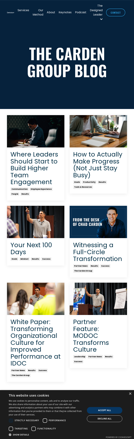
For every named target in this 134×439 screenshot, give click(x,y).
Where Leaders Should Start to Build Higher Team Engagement (34, 168)
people (15, 194)
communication (20, 189)
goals (77, 182)
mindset (24, 259)
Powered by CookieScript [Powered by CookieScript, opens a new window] (118, 437)
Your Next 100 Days (31, 248)
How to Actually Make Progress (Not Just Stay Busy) (97, 165)
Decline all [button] (105, 418)
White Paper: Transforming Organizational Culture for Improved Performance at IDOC (35, 342)
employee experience (41, 189)
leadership (79, 356)
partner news (81, 266)
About (51, 12)
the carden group (83, 271)
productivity (89, 182)
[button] (46, 434)
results (25, 194)
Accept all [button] (104, 410)
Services (23, 10)
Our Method (38, 12)
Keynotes (65, 12)
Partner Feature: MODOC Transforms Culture (91, 335)
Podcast (80, 12)
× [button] (130, 394)
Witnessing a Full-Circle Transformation (97, 252)
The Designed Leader (96, 12)
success (46, 259)
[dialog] (67, 414)
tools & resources (83, 187)
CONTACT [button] (116, 12)
